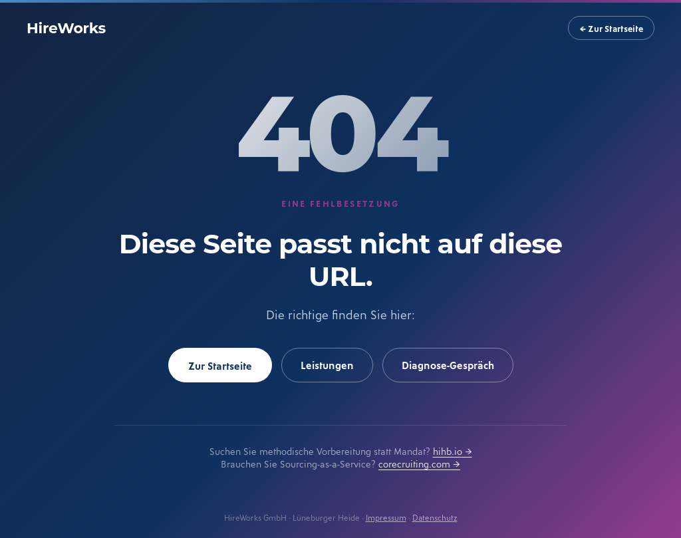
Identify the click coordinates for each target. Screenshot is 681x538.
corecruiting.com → (419, 463)
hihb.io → (452, 450)
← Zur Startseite (611, 28)
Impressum (386, 517)
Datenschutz (435, 517)
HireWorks (66, 28)
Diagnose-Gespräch (448, 364)
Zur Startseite (220, 365)
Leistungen (327, 364)
